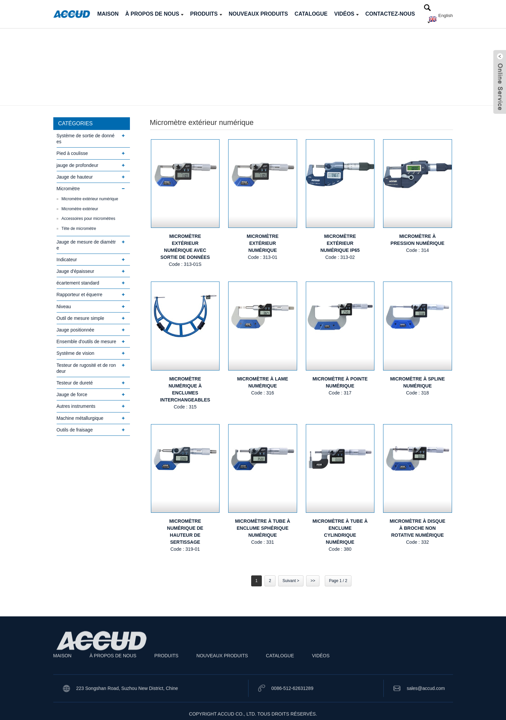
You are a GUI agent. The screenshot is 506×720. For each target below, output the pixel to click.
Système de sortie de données (86, 138)
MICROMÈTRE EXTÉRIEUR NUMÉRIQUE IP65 (340, 243)
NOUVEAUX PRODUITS (258, 14)
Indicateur (67, 259)
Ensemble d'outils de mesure (86, 341)
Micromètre (68, 188)
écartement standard (78, 283)
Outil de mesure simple (80, 318)
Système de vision (76, 353)
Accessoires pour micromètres (88, 218)
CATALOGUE (310, 14)
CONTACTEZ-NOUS (390, 14)
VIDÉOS (346, 14)
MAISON (108, 14)
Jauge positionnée (76, 330)
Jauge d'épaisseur (75, 271)
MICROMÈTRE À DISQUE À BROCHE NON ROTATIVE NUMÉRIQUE (417, 528)
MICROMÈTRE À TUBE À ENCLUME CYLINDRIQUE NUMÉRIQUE (340, 531)
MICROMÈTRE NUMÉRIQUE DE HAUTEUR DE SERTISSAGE (185, 531)
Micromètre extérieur (80, 209)
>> (312, 580)
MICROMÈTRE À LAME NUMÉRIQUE (262, 382)
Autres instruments (76, 406)
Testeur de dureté (75, 382)
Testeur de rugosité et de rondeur (86, 368)
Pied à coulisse (72, 153)
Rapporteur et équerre (80, 294)
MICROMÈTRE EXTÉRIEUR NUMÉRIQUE (262, 243)
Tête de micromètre (79, 228)
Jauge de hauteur (75, 177)
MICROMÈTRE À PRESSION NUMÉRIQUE (417, 240)
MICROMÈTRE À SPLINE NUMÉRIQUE (417, 382)
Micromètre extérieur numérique (90, 199)
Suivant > (290, 580)
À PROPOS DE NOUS (154, 14)
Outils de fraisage (75, 429)
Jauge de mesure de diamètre (86, 245)
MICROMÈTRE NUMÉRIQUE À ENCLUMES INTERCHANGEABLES (185, 389)
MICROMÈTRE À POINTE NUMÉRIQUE (340, 382)
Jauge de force (72, 394)
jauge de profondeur (77, 165)
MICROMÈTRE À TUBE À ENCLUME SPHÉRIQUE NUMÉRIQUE (262, 528)
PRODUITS (206, 14)
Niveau (64, 306)
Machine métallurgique (80, 418)
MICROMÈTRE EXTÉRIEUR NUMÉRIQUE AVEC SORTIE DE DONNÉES (185, 247)
